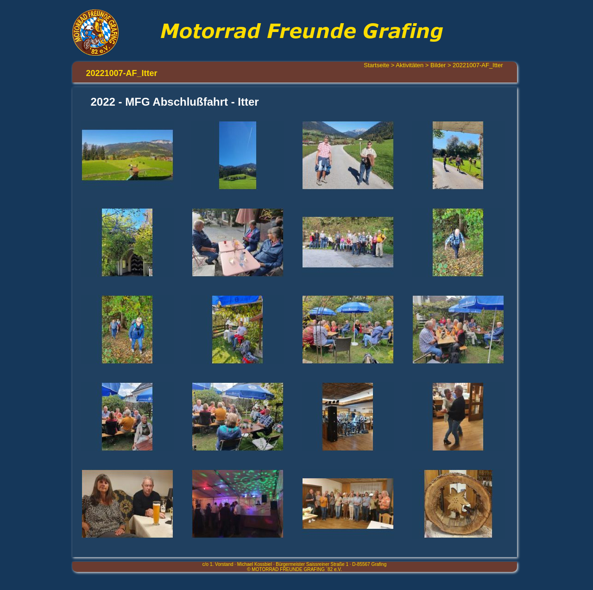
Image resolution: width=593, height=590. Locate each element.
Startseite (376, 65)
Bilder (438, 65)
